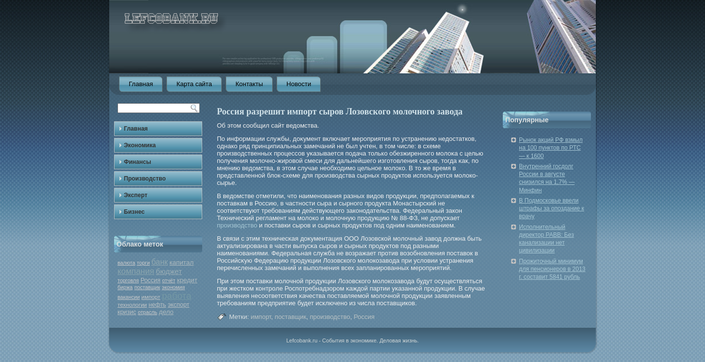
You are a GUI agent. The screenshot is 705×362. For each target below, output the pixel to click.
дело (166, 312)
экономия (173, 287)
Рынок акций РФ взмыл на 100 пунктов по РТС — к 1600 (551, 147)
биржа (125, 287)
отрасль (148, 312)
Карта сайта (194, 84)
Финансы (137, 161)
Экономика (140, 145)
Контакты (249, 84)
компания (136, 271)
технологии (132, 305)
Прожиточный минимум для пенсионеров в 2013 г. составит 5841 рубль (552, 269)
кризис (127, 312)
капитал (181, 262)
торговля (128, 280)
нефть (157, 304)
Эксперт (135, 195)
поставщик (147, 287)
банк (159, 262)
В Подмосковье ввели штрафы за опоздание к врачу (551, 208)
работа (176, 296)
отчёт (168, 280)
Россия (151, 280)
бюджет (169, 271)
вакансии (129, 297)
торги (143, 263)
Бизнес (134, 211)
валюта (126, 263)
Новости (298, 84)
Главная (141, 84)
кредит (187, 280)
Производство (145, 178)
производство (237, 225)
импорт (151, 297)
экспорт (178, 304)
